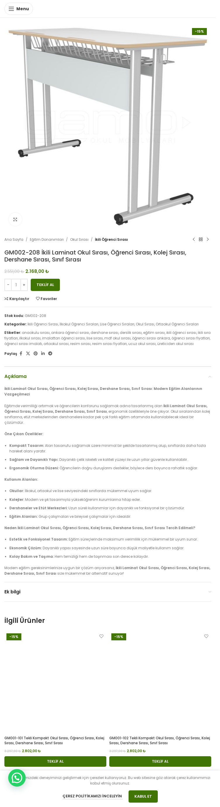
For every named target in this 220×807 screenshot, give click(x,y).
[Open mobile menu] (18, 9)
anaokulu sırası (36, 332)
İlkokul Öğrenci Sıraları (79, 324)
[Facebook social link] (20, 354)
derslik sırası (131, 332)
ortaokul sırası (56, 343)
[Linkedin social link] (42, 354)
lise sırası (94, 338)
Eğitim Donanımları (47, 239)
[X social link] (28, 354)
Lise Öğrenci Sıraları (117, 324)
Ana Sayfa (13, 239)
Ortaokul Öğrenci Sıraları (177, 324)
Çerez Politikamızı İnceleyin (93, 796)
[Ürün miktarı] (16, 285)
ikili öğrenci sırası (181, 332)
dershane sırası (104, 332)
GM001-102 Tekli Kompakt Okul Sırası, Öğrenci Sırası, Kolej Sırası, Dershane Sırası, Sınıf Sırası (159, 740)
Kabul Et (143, 796)
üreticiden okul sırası (175, 343)
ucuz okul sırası (142, 343)
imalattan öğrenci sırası (63, 338)
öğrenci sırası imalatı (23, 343)
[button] (55, 761)
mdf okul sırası (117, 338)
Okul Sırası (79, 239)
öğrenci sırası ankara (151, 338)
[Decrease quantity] (8, 285)
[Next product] (207, 239)
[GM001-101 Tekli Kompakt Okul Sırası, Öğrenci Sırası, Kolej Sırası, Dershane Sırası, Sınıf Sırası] (55, 682)
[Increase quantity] (24, 285)
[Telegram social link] (50, 354)
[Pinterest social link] (35, 354)
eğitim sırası (154, 332)
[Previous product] (193, 239)
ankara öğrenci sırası (70, 332)
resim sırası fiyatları (109, 343)
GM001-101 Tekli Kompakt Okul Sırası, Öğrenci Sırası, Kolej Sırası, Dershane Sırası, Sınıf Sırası (54, 740)
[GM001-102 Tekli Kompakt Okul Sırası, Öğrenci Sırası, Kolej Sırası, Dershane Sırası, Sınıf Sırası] (160, 682)
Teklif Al (45, 284)
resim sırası (80, 343)
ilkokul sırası (30, 338)
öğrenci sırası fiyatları (191, 338)
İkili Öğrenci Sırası (111, 239)
